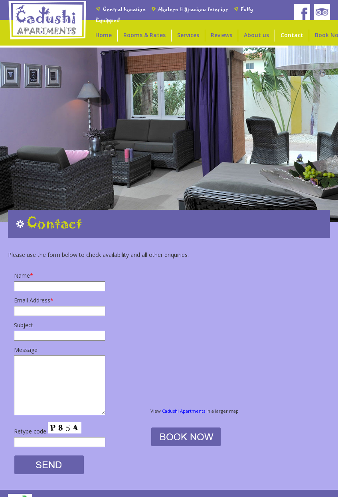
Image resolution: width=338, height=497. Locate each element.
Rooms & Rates (144, 35)
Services (188, 35)
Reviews (221, 35)
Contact (292, 35)
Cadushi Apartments (183, 411)
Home (103, 35)
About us (256, 35)
